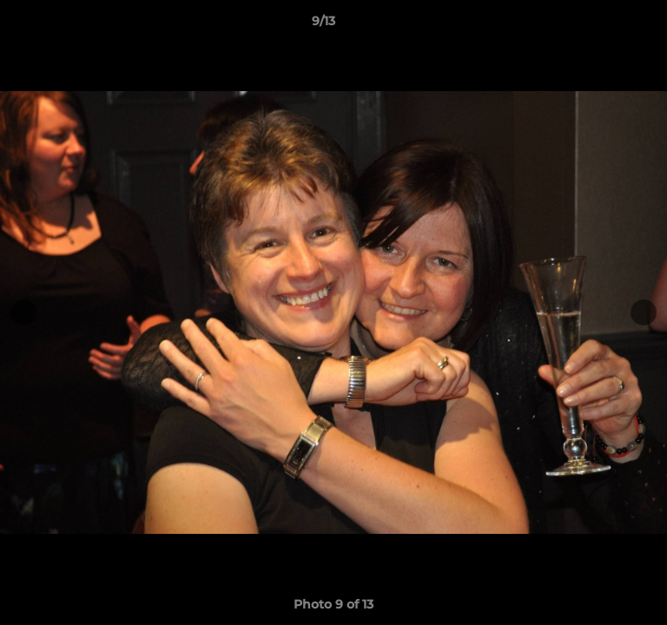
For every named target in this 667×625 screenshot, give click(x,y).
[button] (604, 25)
